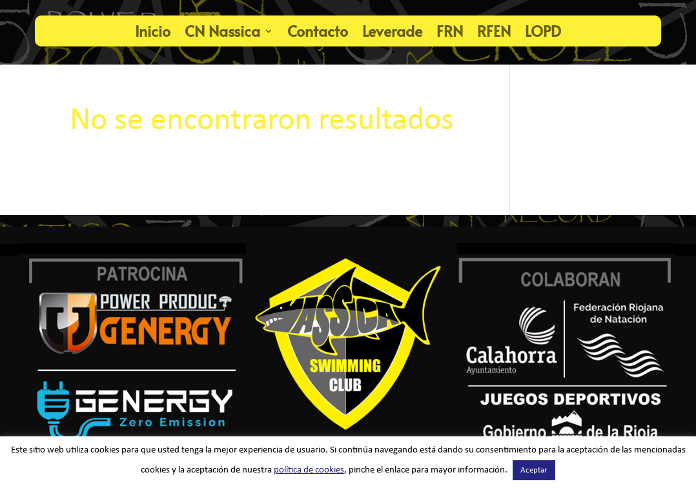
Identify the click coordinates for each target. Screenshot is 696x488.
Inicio (152, 31)
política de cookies (309, 470)
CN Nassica (222, 31)
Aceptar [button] (534, 470)
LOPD (543, 31)
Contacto (317, 31)
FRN (449, 31)
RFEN (494, 31)
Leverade (392, 31)
